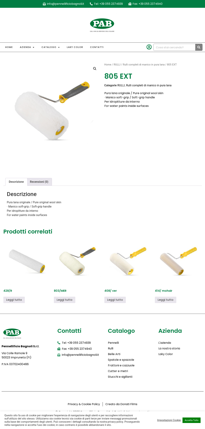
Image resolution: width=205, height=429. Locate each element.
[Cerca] (198, 47)
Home (9, 47)
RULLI (117, 64)
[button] (95, 68)
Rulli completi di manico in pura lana (144, 64)
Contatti (97, 47)
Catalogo (50, 47)
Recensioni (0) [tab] (39, 181)
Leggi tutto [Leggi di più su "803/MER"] (64, 300)
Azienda (27, 47)
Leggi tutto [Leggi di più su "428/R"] (14, 300)
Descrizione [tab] (16, 181)
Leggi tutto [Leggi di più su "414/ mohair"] (165, 300)
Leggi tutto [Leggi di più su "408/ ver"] (115, 300)
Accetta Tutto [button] (191, 420)
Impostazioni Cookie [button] (169, 420)
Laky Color (75, 47)
